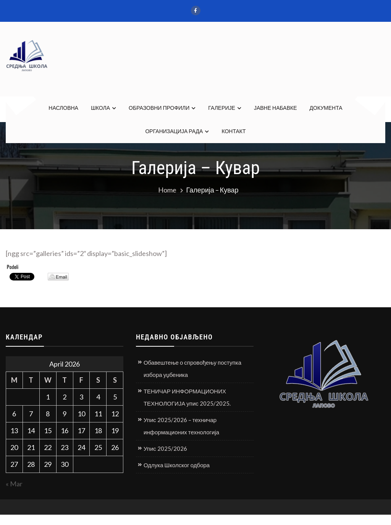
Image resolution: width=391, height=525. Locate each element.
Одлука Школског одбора (177, 464)
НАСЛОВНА (63, 107)
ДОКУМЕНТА (326, 107)
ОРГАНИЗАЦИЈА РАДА (174, 131)
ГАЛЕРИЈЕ (221, 107)
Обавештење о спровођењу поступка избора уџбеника (192, 368)
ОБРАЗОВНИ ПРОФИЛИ (159, 107)
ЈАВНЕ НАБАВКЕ (275, 107)
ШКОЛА (100, 107)
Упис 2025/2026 (165, 448)
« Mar (14, 483)
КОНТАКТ (233, 131)
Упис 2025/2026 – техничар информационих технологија (181, 425)
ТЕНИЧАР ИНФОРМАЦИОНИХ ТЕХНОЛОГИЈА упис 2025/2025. (187, 397)
